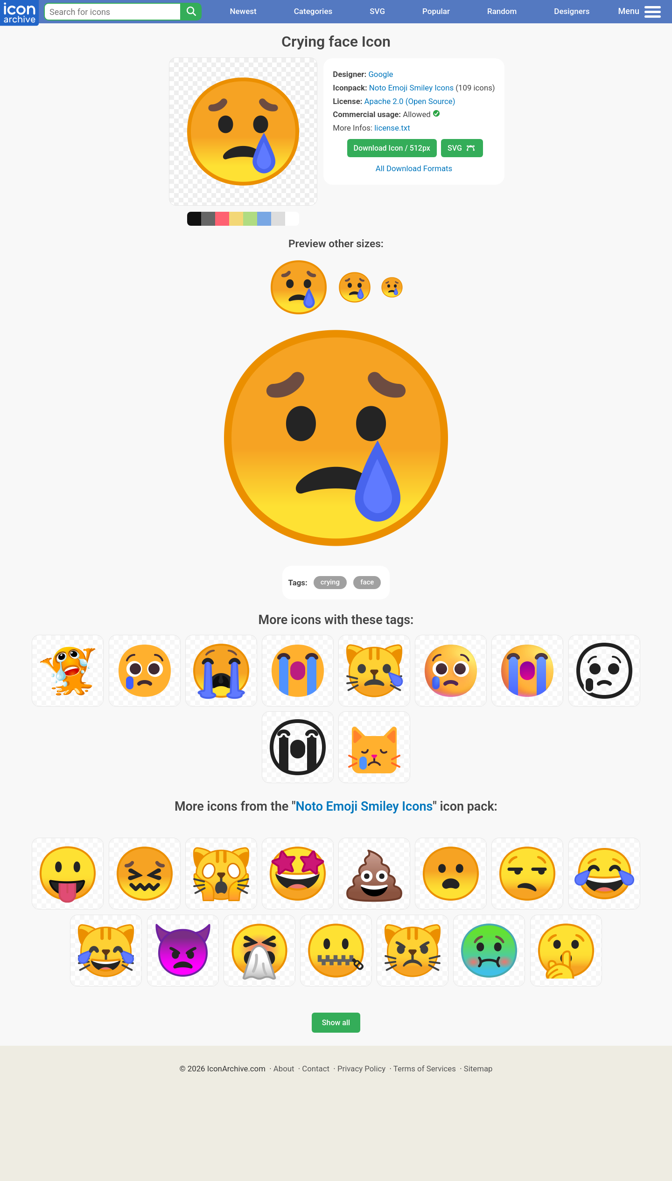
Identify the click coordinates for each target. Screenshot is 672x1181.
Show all (336, 1022)
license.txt (392, 127)
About (283, 1068)
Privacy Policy (361, 1068)
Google (380, 74)
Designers (571, 11)
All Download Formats (414, 168)
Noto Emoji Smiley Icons (411, 87)
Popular (436, 11)
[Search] (191, 12)
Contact (315, 1068)
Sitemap (478, 1068)
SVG (377, 11)
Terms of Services (424, 1068)
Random (502, 11)
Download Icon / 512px (392, 148)
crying (330, 582)
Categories (313, 11)
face (367, 582)
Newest (243, 11)
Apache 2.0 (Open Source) (409, 101)
